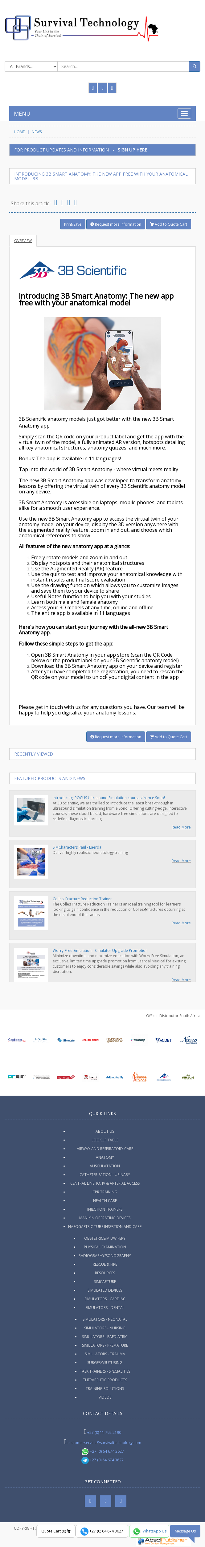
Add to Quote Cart (168, 224)
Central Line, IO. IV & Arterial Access (105, 1183)
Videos (105, 1397)
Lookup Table (105, 1140)
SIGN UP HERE (132, 150)
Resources (105, 1273)
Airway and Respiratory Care (105, 1148)
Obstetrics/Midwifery (104, 1238)
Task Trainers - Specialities (105, 1371)
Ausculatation (105, 1166)
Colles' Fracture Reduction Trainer (82, 898)
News (37, 131)
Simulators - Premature (105, 1345)
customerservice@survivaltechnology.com (104, 1442)
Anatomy (105, 1157)
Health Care (105, 1200)
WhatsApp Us (149, 1531)
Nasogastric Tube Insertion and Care (104, 1226)
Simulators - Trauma (105, 1354)
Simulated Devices (105, 1290)
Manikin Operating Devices (104, 1218)
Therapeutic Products (105, 1380)
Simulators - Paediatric (105, 1336)
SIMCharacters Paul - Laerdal (77, 847)
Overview (23, 240)
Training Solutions (105, 1388)
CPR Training (104, 1192)
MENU (22, 113)
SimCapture (105, 1281)
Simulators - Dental (105, 1307)
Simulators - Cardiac (104, 1299)
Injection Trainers (104, 1209)
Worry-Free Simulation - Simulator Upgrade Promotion (100, 950)
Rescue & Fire (105, 1264)
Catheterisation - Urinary (105, 1174)
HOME (19, 131)
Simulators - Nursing (104, 1328)
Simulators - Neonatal (105, 1319)
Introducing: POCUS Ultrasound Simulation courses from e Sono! (109, 797)
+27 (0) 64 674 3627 (102, 1451)
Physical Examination (105, 1247)
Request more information (115, 224)
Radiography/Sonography (105, 1255)
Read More (181, 827)
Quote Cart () (56, 1531)
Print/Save (72, 224)
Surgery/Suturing (104, 1362)
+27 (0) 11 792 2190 (104, 1432)
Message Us (185, 1531)
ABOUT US (105, 1131)
